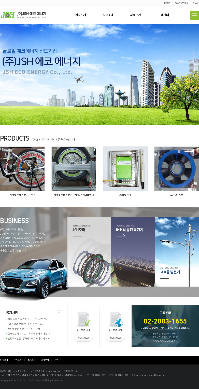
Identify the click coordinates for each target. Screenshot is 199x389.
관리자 (57, 360)
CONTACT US (181, 3)
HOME (167, 3)
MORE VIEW (83, 338)
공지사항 (12, 313)
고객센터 (163, 15)
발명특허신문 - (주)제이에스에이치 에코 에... (29, 339)
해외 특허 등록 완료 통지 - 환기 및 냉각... (27, 319)
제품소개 (135, 15)
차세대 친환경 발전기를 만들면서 (24, 329)
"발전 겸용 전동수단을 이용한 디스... (25, 324)
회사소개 (80, 15)
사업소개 (108, 15)
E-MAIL (196, 3)
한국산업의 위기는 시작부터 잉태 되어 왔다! (29, 334)
